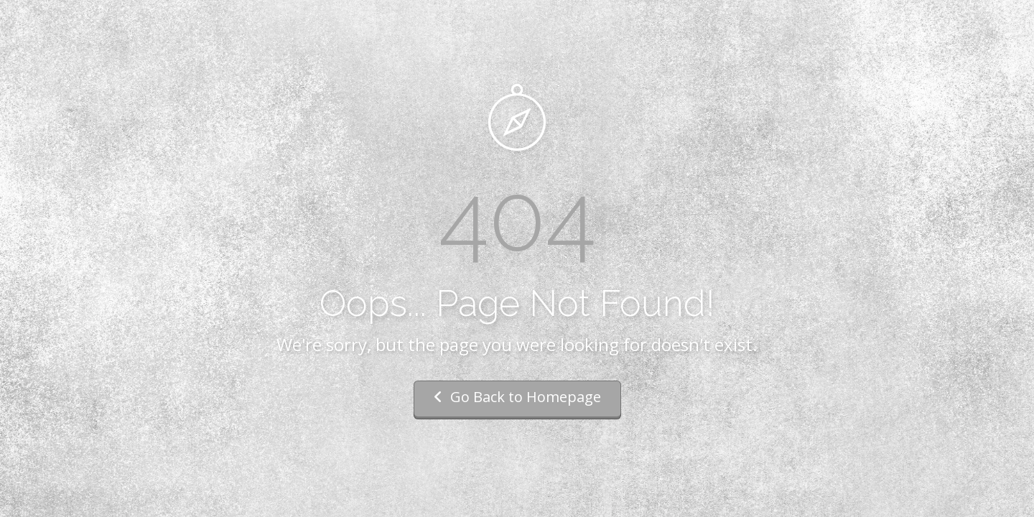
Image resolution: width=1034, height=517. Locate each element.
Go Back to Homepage (517, 396)
